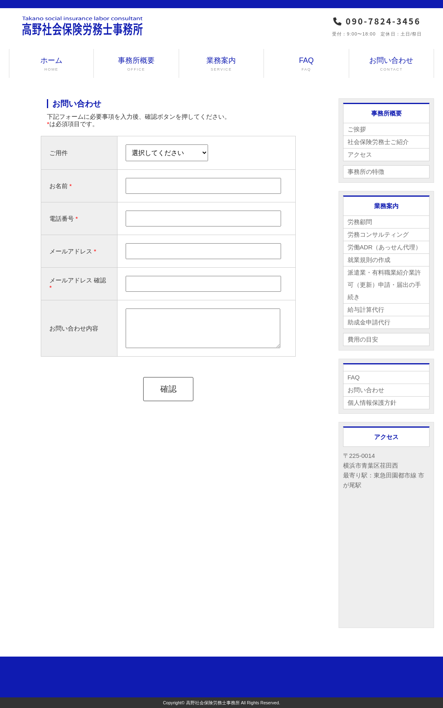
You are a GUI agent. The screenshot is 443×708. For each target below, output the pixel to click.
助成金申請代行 (369, 322)
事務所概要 (136, 64)
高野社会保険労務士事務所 (213, 702)
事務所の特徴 (366, 171)
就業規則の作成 (369, 259)
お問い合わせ (391, 64)
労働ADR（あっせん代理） (385, 247)
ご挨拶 (357, 129)
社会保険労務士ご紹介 (378, 141)
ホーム (51, 64)
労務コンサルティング (378, 234)
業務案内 (221, 64)
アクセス (360, 154)
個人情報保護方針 (372, 402)
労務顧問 (360, 221)
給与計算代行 (366, 309)
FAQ (306, 64)
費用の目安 (363, 339)
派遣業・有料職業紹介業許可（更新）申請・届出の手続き (384, 284)
